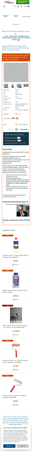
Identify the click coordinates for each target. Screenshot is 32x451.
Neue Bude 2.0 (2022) (21, 105)
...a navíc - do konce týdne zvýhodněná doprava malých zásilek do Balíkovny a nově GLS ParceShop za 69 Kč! (16, 38)
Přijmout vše (9, 446)
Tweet (4, 125)
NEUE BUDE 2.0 (23, 204)
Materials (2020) (19, 104)
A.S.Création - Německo (21, 110)
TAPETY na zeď (13, 46)
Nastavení (22, 446)
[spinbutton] (9, 129)
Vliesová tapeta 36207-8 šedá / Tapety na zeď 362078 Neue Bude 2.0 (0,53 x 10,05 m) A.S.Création (15, 48)
